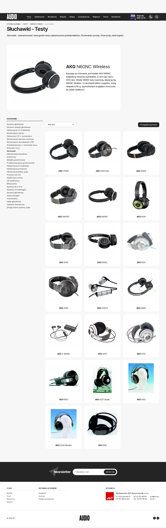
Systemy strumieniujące (16, 190)
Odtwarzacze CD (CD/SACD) (18, 130)
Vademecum (39, 17)
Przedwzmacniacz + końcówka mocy (22, 145)
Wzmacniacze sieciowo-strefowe (20, 139)
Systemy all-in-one (14, 187)
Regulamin (42, 493)
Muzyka (63, 17)
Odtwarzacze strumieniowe (18, 166)
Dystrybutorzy (83, 17)
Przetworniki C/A (14, 175)
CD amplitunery (13, 181)
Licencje (42, 496)
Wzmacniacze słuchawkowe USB (20, 142)
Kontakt (9, 493)
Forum (105, 17)
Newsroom (11, 499)
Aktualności (52, 17)
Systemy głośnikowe (15, 193)
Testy (29, 17)
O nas (9, 496)
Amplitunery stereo (15, 178)
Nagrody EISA (141, 17)
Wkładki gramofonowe (16, 160)
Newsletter (115, 17)
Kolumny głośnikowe (15, 124)
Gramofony (11, 157)
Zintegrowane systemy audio (18, 207)
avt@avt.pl (154, 497)
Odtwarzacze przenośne (17, 169)
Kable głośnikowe (14, 201)
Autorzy (9, 502)
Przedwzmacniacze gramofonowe (20, 163)
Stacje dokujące (13, 196)
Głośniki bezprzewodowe (17, 154)
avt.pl (152, 499)
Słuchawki (11, 151)
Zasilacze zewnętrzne (15, 204)
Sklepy (72, 17)
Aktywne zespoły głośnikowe (18, 127)
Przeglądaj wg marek (148, 125)
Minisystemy (12, 184)
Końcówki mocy (13, 148)
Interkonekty (12, 199)
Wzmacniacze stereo (15, 133)
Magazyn (96, 17)
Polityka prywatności (46, 499)
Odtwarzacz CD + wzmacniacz (19, 136)
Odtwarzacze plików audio (17, 172)
